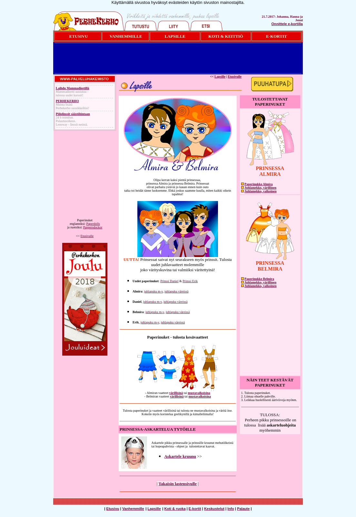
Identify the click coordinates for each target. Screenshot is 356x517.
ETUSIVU (78, 36)
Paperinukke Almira (258, 184)
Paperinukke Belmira (259, 279)
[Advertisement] (178, 58)
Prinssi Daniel (169, 281)
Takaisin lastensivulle (178, 483)
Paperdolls (93, 223)
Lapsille (219, 76)
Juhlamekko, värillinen (260, 187)
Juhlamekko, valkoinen (260, 191)
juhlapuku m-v (153, 291)
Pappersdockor (92, 227)
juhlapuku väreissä (176, 291)
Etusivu (112, 509)
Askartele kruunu (180, 456)
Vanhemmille (133, 509)
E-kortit (195, 509)
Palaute (243, 509)
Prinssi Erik (190, 281)
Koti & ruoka (175, 509)
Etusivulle (87, 236)
